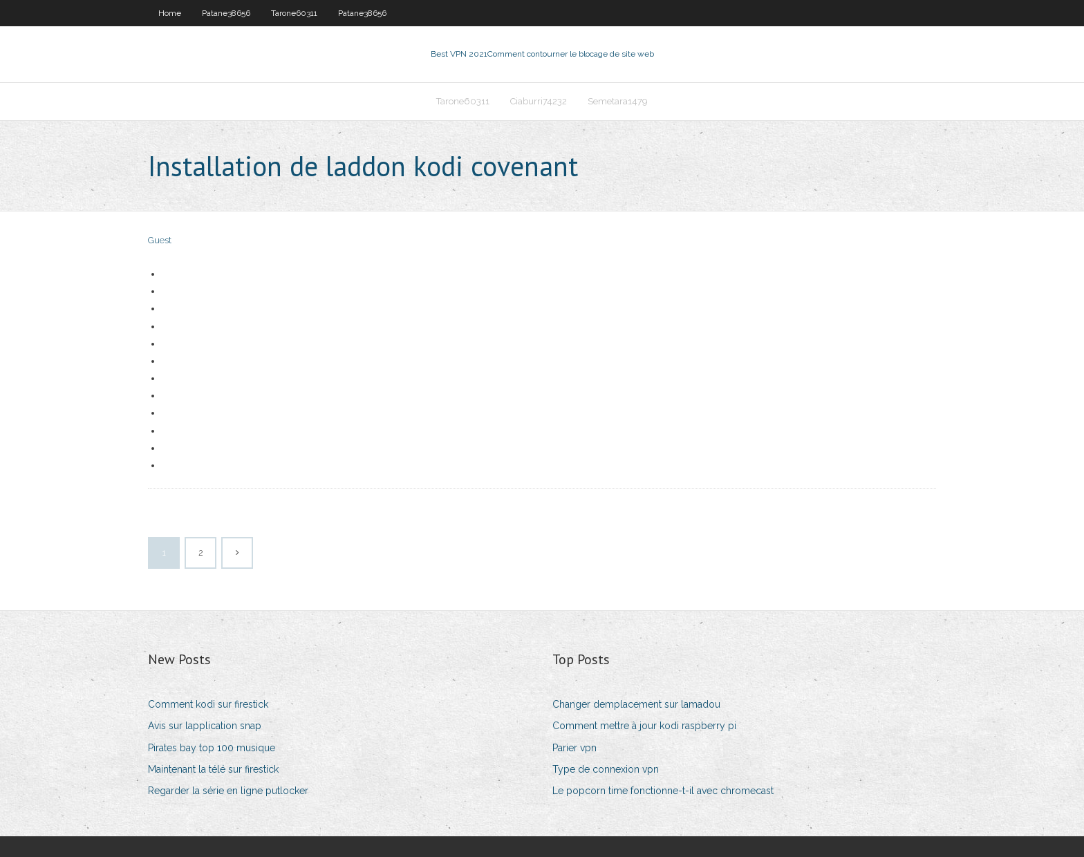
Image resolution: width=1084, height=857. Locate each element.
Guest (159, 240)
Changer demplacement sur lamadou (636, 704)
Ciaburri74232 (538, 101)
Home (169, 13)
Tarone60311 (294, 13)
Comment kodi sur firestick (208, 704)
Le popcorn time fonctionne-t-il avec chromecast (663, 790)
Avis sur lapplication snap (204, 725)
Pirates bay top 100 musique (211, 747)
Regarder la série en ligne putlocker (228, 790)
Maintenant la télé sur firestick (213, 769)
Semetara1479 (618, 101)
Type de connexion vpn (605, 769)
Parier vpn (574, 747)
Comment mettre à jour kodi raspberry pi (644, 725)
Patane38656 (226, 13)
